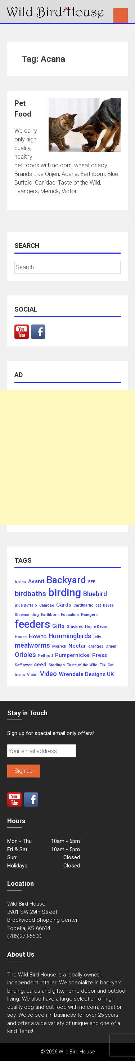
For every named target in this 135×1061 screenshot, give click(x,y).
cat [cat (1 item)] (98, 605)
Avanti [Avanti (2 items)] (36, 582)
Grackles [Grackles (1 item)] (75, 627)
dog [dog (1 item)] (35, 615)
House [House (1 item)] (21, 637)
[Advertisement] (67, 457)
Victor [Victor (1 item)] (32, 675)
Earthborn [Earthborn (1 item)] (50, 615)
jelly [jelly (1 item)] (97, 637)
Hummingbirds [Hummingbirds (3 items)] (70, 636)
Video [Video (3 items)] (48, 673)
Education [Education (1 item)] (70, 615)
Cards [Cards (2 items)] (63, 605)
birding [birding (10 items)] (64, 592)
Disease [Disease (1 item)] (22, 615)
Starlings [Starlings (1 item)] (57, 665)
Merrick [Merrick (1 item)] (59, 646)
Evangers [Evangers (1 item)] (89, 615)
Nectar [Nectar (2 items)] (77, 646)
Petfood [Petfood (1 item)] (45, 656)
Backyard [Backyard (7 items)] (66, 580)
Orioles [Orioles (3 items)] (25, 654)
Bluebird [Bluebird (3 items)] (95, 594)
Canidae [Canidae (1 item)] (46, 605)
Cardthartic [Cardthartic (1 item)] (83, 605)
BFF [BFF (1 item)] (91, 582)
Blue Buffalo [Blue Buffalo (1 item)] (26, 605)
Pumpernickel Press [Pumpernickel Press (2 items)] (81, 655)
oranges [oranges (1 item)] (95, 646)
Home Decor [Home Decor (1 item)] (96, 627)
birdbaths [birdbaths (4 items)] (30, 594)
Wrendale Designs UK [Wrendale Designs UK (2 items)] (86, 674)
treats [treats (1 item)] (20, 675)
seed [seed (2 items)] (40, 665)
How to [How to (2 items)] (37, 637)
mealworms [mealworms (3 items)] (32, 645)
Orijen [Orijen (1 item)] (110, 646)
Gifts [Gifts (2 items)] (58, 626)
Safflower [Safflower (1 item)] (23, 665)
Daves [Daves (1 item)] (108, 605)
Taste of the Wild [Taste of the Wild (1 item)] (82, 665)
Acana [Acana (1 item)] (20, 582)
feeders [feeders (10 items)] (32, 624)
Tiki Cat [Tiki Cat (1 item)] (106, 665)
